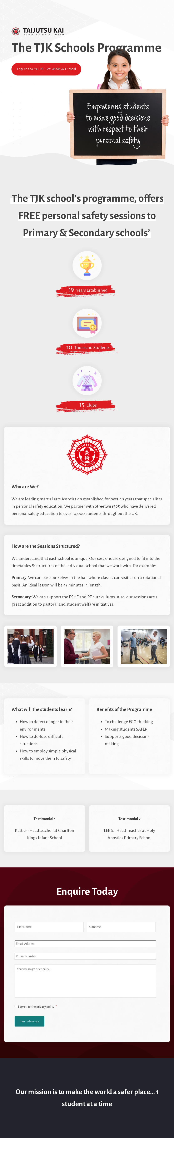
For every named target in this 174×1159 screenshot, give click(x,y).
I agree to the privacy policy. (37, 1006)
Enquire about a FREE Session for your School (46, 69)
